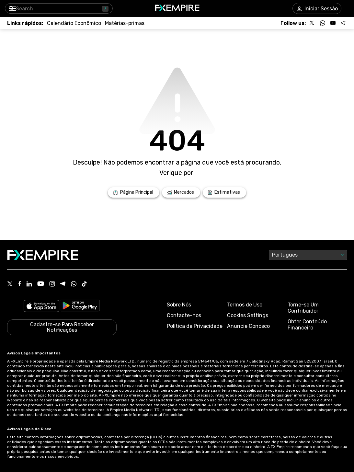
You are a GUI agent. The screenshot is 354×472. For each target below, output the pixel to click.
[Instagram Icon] (52, 284)
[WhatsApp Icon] (74, 284)
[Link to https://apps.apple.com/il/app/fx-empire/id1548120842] (41, 307)
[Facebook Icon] (19, 284)
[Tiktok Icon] (84, 284)
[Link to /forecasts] (224, 192)
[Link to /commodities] (124, 23)
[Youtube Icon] (40, 284)
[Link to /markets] (181, 192)
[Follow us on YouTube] (333, 23)
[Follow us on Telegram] (343, 23)
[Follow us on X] (312, 23)
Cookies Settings (247, 315)
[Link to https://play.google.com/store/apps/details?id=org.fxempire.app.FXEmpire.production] (79, 307)
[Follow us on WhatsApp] (322, 23)
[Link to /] (133, 192)
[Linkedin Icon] (29, 284)
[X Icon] (10, 284)
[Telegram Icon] (63, 284)
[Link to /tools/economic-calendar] (74, 23)
